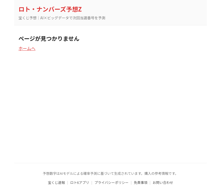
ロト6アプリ (79, 182)
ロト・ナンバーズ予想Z (50, 9)
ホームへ (27, 48)
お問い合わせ (163, 182)
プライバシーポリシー (111, 182)
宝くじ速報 (56, 182)
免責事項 (140, 182)
